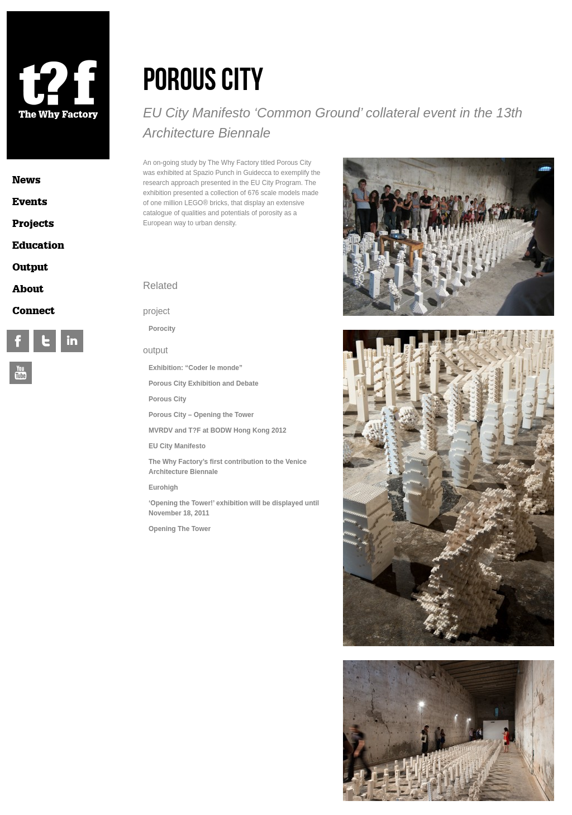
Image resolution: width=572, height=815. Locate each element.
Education (38, 245)
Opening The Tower (180, 529)
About (28, 289)
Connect (33, 311)
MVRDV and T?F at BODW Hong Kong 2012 (218, 430)
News (26, 180)
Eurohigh (163, 487)
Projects (33, 223)
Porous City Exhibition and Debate (204, 383)
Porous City (167, 399)
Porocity (162, 329)
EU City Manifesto (177, 446)
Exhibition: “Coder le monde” (195, 368)
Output (30, 267)
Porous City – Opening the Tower (201, 415)
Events (29, 202)
